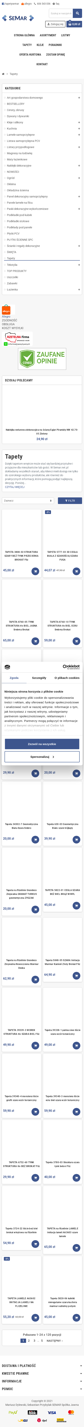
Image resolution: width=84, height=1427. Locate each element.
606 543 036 (42, 3)
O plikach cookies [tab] (67, 677)
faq (56, 3)
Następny (55, 1340)
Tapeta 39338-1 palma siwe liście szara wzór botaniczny (62, 1032)
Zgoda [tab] (14, 677)
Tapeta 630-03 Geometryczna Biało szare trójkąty (62, 826)
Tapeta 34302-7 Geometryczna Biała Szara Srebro (21, 826)
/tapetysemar (10, 3)
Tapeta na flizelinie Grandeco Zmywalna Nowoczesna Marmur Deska (21, 964)
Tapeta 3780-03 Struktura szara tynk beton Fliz (62, 1164)
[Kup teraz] (35, 571)
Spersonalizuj (42, 756)
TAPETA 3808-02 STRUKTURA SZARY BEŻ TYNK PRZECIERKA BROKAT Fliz (21, 556)
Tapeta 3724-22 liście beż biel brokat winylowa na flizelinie (21, 1230)
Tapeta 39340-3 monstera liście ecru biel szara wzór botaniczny (62, 1098)
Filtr (70, 500)
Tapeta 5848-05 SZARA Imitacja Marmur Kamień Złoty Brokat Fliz (62, 962)
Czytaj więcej (15, 487)
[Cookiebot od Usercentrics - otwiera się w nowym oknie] (63, 667)
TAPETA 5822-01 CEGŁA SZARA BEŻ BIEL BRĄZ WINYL (62, 892)
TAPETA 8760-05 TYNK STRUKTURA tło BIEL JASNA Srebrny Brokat (21, 626)
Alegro (6, 316)
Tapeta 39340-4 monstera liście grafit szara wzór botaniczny (21, 1098)
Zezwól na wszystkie (42, 744)
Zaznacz (8, 500)
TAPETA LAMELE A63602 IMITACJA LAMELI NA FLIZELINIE (21, 1302)
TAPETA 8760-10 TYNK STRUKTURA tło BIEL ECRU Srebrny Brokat (63, 626)
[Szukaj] (65, 13)
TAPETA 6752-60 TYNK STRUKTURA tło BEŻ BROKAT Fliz (21, 1164)
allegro (26, 3)
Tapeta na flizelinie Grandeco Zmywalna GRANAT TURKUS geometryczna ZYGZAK (21, 894)
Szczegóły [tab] (39, 677)
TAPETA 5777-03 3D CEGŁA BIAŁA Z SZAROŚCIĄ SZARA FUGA (62, 556)
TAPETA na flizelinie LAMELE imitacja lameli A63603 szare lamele (62, 1232)
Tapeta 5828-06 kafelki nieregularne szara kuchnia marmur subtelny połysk (62, 1302)
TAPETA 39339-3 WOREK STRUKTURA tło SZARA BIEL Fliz (21, 1032)
